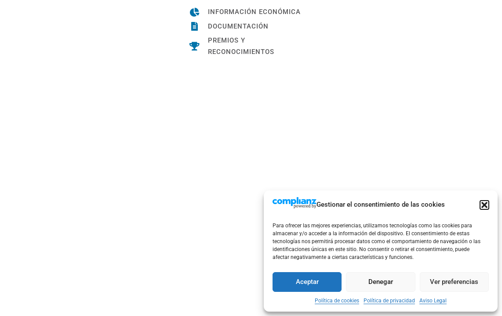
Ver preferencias (454, 282)
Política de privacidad (389, 301)
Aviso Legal (433, 301)
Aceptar (307, 282)
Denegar (380, 282)
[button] (484, 205)
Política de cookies (337, 301)
